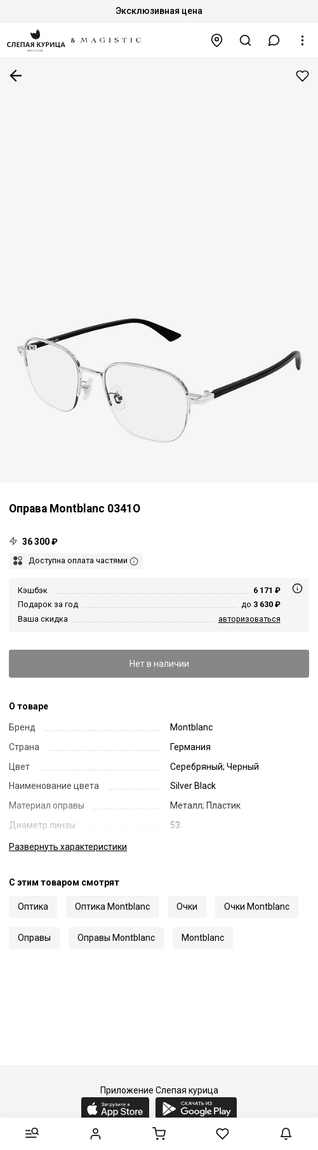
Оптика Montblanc (112, 906)
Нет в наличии (159, 664)
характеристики (68, 847)
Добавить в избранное (302, 76)
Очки (186, 906)
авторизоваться (249, 619)
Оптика (33, 906)
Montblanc (203, 938)
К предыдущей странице (16, 76)
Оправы (34, 938)
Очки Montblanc (256, 906)
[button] (274, 40)
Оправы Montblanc (116, 938)
